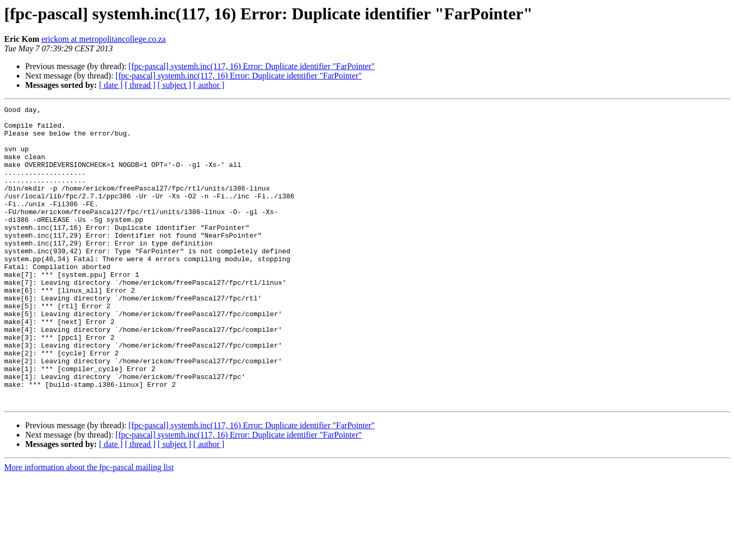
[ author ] (209, 85)
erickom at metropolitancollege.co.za (103, 39)
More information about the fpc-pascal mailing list (88, 526)
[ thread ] (140, 85)
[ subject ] (174, 85)
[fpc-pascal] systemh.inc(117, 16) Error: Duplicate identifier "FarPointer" (251, 66)
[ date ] (111, 85)
